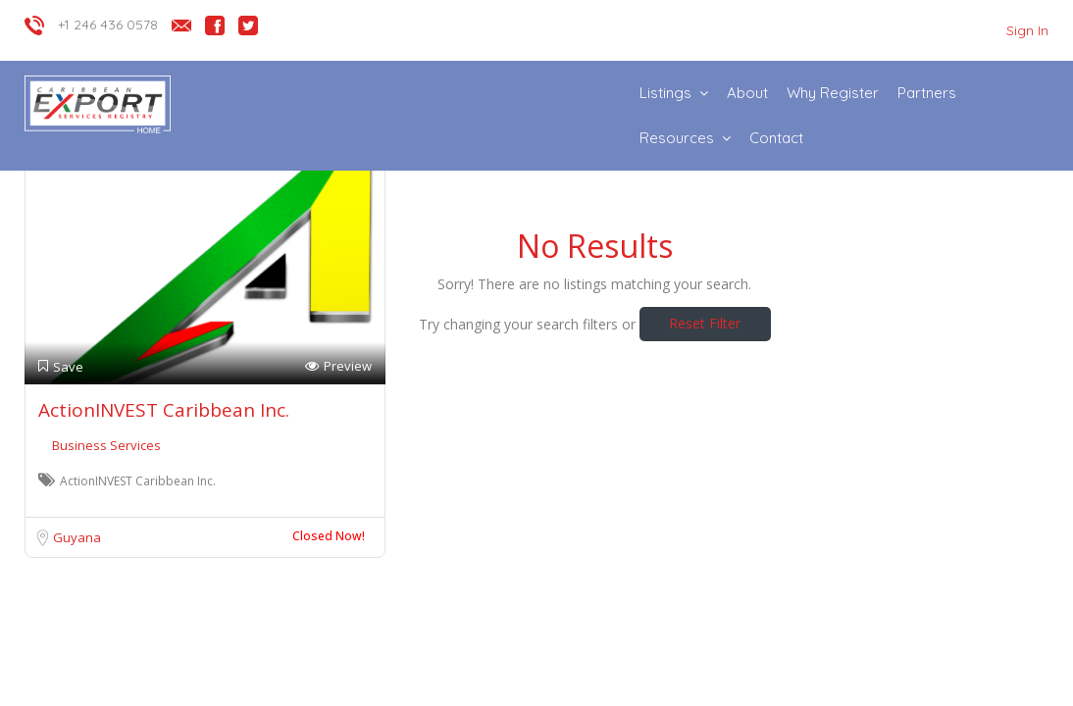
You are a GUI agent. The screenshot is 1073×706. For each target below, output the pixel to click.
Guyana (77, 537)
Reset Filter (705, 323)
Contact (776, 137)
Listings (665, 92)
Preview (338, 366)
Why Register (833, 92)
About (747, 92)
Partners (926, 92)
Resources (676, 137)
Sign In (1027, 30)
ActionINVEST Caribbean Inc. (163, 410)
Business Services (106, 445)
